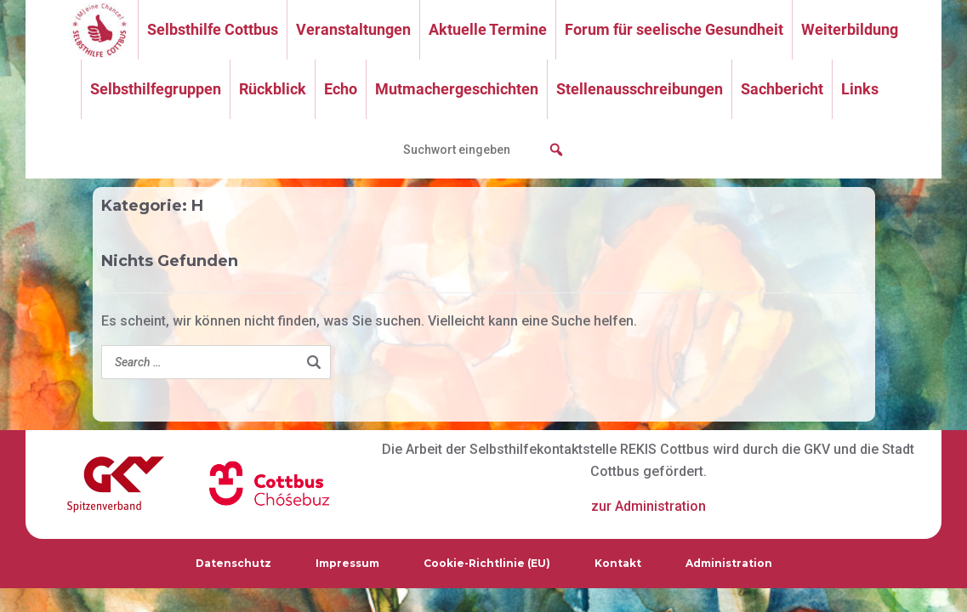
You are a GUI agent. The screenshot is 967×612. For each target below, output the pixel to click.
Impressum (347, 563)
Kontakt (617, 563)
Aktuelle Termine (488, 29)
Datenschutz (233, 563)
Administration (728, 563)
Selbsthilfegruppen (155, 89)
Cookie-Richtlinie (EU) (487, 563)
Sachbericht (782, 89)
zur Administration (648, 506)
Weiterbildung (849, 29)
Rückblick (272, 89)
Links (860, 89)
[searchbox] (484, 149)
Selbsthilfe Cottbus (212, 29)
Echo (340, 89)
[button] (556, 149)
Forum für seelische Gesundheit (674, 29)
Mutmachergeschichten (456, 89)
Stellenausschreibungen (639, 89)
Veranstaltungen (353, 29)
